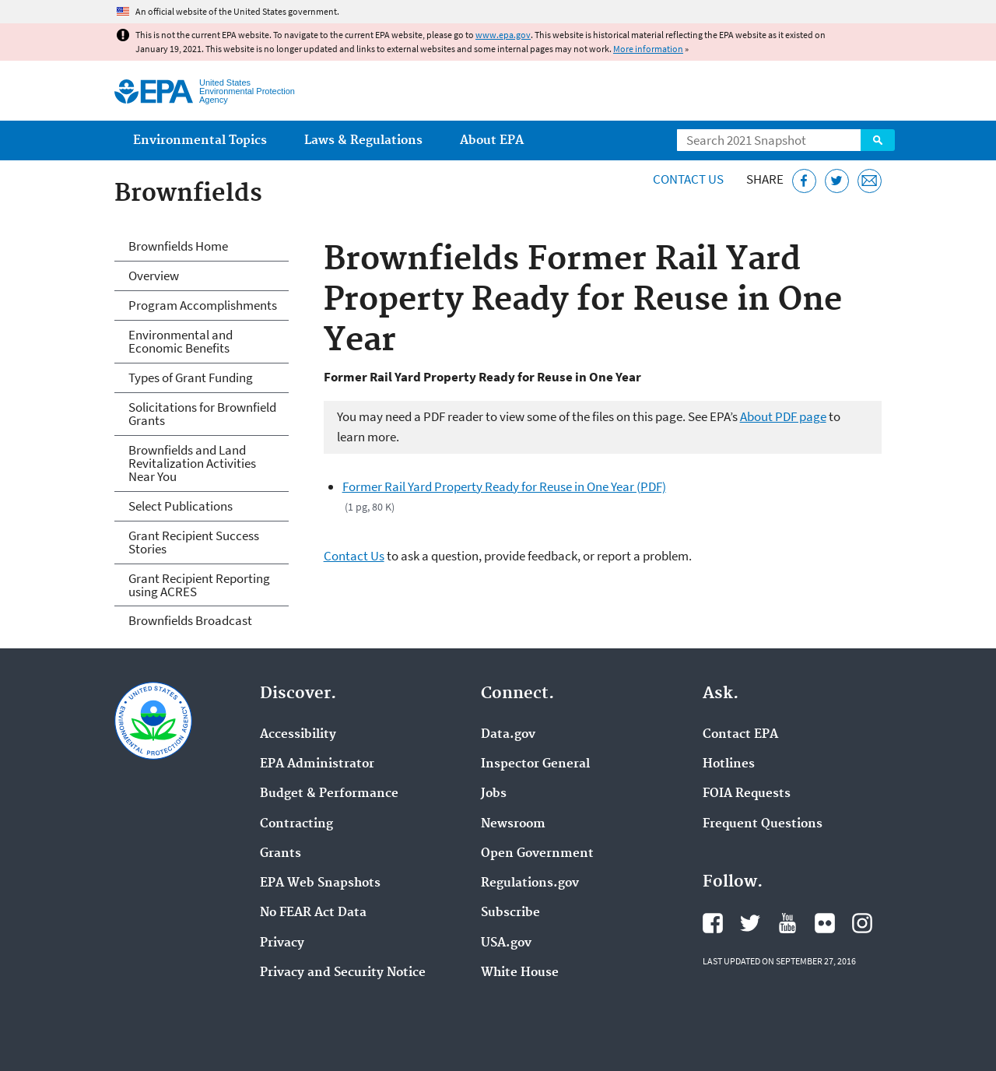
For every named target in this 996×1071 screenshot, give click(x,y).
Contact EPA (740, 735)
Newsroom (513, 824)
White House (520, 973)
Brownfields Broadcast (190, 620)
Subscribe (510, 913)
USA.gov (506, 943)
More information (648, 48)
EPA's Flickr (825, 923)
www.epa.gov (503, 34)
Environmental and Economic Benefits (180, 341)
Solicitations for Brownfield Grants (202, 414)
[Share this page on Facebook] (804, 181)
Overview (153, 275)
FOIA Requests (747, 794)
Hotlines (729, 764)
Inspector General (535, 764)
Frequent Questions (762, 824)
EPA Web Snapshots (320, 883)
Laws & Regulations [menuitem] (363, 140)
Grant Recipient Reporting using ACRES (199, 585)
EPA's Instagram (862, 923)
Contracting (296, 824)
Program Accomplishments (202, 305)
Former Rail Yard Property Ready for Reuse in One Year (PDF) (504, 486)
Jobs (494, 794)
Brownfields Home (178, 246)
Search (878, 140)
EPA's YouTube (787, 923)
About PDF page (783, 416)
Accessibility (298, 735)
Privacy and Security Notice (343, 973)
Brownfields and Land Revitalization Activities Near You (192, 463)
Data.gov (508, 735)
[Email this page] (869, 181)
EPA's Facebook (713, 923)
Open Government (537, 854)
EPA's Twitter (750, 923)
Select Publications (180, 505)
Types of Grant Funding (190, 377)
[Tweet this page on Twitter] (837, 181)
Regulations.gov (530, 883)
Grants (280, 854)
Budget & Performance (329, 794)
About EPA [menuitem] (492, 140)
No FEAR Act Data (313, 913)
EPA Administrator (317, 764)
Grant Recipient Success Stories (193, 542)
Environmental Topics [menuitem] (200, 140)
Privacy (282, 943)
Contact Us (688, 179)
